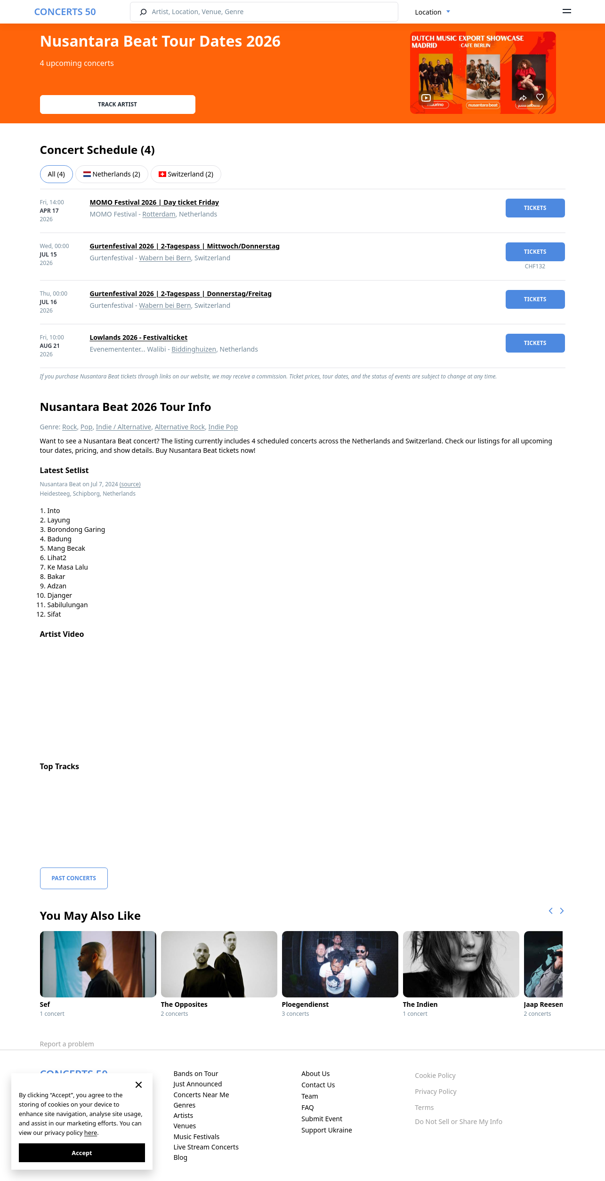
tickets (535, 208)
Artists (183, 1115)
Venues (184, 1125)
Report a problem (67, 1043)
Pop (87, 426)
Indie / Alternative (123, 426)
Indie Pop (223, 426)
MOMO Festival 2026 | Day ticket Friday (154, 202)
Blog (180, 1157)
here (90, 1132)
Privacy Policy (435, 1091)
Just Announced (197, 1083)
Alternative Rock (180, 426)
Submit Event (321, 1118)
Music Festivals (196, 1136)
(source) (130, 484)
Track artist (117, 104)
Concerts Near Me (201, 1094)
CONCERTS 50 (65, 11)
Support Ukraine (326, 1129)
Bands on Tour (195, 1073)
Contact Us (318, 1084)
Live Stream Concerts (205, 1146)
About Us (315, 1073)
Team (309, 1096)
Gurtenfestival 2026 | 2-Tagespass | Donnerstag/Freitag (181, 293)
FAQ (307, 1107)
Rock (69, 426)
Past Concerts (74, 878)
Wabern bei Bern (165, 257)
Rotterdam (158, 213)
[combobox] (433, 12)
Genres (184, 1105)
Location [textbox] (428, 12)
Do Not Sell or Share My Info (458, 1121)
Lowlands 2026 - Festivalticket (139, 337)
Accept (82, 1153)
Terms (424, 1107)
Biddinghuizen (193, 349)
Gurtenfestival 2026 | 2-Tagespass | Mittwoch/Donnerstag (185, 245)
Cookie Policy (435, 1075)
